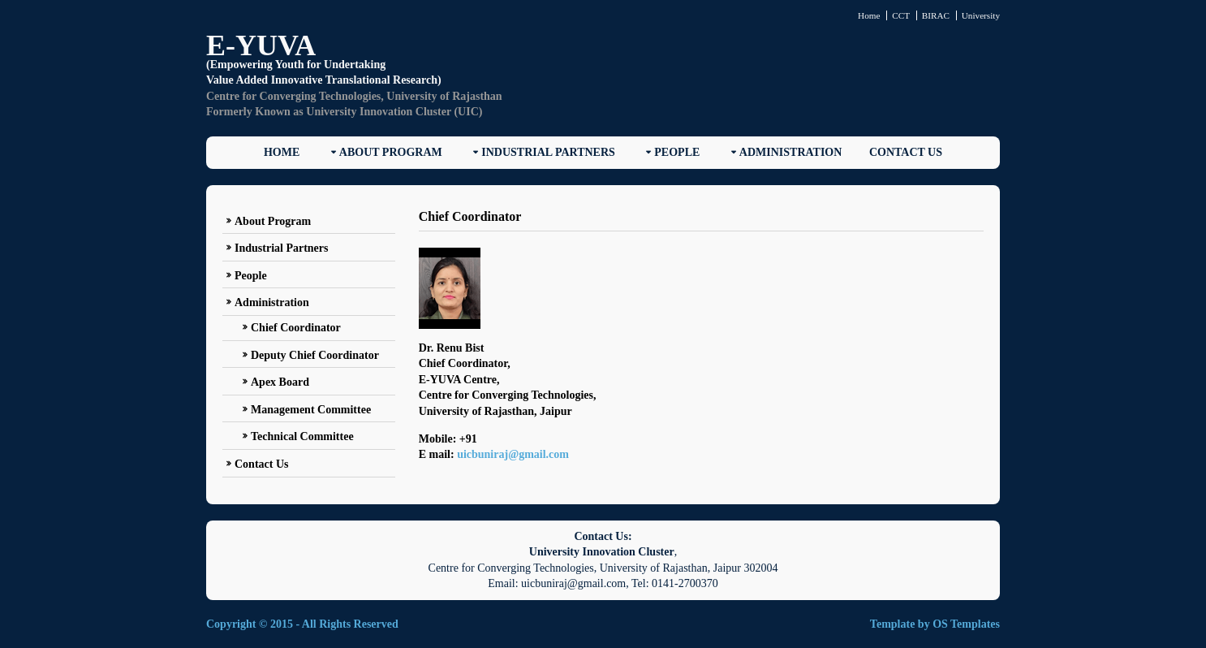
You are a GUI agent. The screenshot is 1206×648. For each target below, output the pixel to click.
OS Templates (966, 624)
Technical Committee (302, 436)
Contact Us (905, 152)
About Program (390, 152)
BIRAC (936, 15)
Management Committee (311, 410)
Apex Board (280, 382)
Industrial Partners (548, 152)
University (981, 15)
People (677, 152)
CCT (901, 15)
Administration (790, 152)
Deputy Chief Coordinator (315, 355)
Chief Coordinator (296, 328)
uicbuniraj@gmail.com (513, 454)
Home (869, 15)
